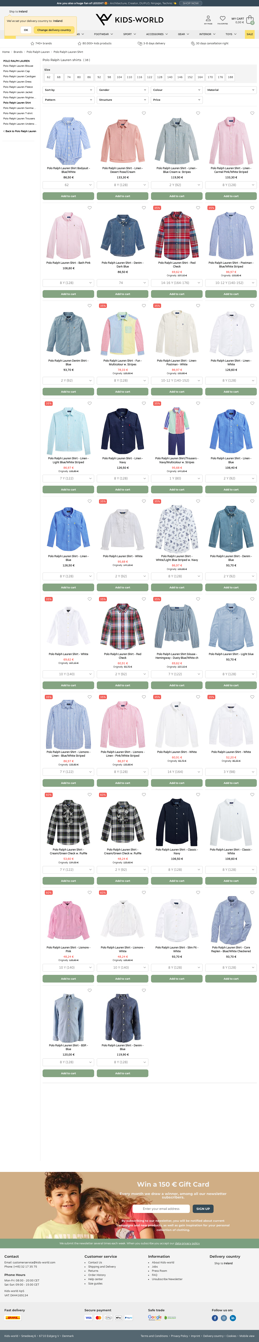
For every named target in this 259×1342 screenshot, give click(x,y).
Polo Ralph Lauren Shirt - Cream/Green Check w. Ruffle (68, 851)
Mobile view (247, 1336)
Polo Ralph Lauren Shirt (68, 52)
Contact (11, 1256)
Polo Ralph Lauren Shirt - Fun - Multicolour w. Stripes (122, 362)
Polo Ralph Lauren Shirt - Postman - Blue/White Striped (231, 264)
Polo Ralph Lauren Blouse (18, 66)
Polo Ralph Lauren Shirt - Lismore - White (123, 949)
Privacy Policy (179, 1336)
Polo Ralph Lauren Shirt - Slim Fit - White (176, 949)
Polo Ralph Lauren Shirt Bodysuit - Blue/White (68, 170)
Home (6, 52)
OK (26, 30)
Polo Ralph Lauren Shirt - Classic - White (231, 851)
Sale (250, 34)
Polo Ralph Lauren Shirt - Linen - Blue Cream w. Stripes (176, 170)
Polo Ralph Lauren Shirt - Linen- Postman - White (177, 362)
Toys (231, 34)
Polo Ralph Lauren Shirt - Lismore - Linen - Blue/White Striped (68, 754)
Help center (95, 1279)
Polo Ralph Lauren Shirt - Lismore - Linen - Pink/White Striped (123, 754)
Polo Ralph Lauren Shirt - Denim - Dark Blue (123, 264)
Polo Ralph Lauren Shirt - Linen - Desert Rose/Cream (122, 170)
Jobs (155, 1266)
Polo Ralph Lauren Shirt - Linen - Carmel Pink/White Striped (231, 170)
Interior (207, 34)
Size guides (95, 1283)
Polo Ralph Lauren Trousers (19, 118)
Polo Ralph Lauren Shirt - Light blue (231, 654)
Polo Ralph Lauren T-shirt (17, 113)
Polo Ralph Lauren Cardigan (19, 76)
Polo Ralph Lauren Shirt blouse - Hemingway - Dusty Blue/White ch (176, 656)
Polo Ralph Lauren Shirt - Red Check (177, 264)
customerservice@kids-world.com (34, 1262)
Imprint (195, 1336)
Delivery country (213, 1336)
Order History (97, 1275)
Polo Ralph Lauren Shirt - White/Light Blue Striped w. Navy (177, 558)
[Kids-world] (129, 20)
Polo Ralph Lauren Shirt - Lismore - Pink (68, 949)
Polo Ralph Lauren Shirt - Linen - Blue (231, 460)
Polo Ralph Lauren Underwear (20, 123)
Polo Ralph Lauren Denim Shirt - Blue (68, 362)
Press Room (159, 1270)
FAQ (154, 1275)
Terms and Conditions (154, 1336)
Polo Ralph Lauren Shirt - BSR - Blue (68, 1047)
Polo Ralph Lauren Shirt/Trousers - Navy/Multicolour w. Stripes (176, 460)
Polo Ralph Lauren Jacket (17, 92)
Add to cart (68, 196)
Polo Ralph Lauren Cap (16, 71)
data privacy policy (187, 1243)
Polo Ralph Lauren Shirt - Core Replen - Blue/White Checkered (231, 949)
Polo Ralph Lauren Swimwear (20, 108)
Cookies (231, 1336)
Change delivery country (54, 30)
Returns (93, 1270)
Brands (18, 52)
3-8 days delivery (151, 43)
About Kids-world (163, 1262)
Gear (183, 34)
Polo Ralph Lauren (38, 52)
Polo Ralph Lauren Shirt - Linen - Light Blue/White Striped (68, 460)
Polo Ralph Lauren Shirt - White (122, 556)
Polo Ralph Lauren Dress (17, 81)
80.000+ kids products (95, 43)
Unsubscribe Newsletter (167, 1279)
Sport (129, 34)
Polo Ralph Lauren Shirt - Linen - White (231, 362)
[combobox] (68, 185)
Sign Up (203, 1209)
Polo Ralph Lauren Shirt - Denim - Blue (231, 558)
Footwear (103, 34)
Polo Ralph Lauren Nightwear (20, 97)
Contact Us (95, 1262)
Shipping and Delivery (102, 1266)
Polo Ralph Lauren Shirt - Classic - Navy (177, 851)
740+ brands (41, 43)
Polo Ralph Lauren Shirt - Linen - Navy (122, 460)
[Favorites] (89, 113)
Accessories (157, 34)
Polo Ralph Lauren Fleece (18, 87)
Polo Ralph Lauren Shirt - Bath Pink (68, 262)
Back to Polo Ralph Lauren (19, 131)
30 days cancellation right (209, 43)
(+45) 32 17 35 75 (25, 1266)
